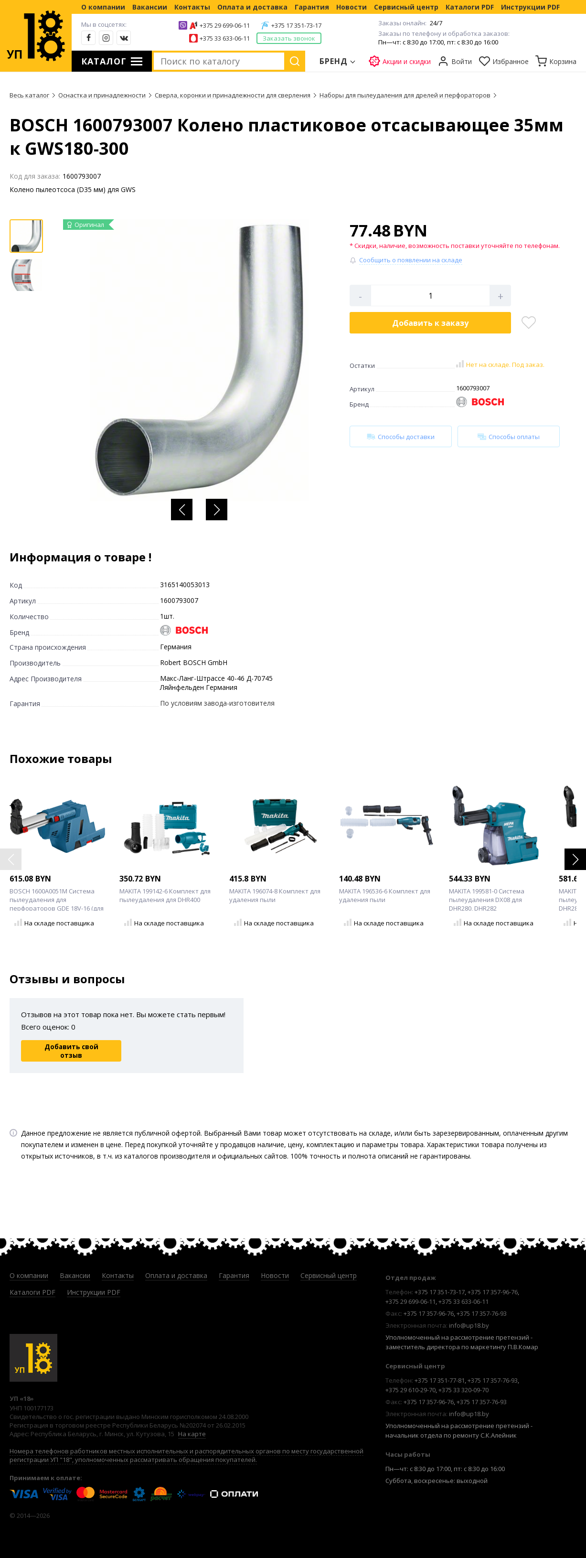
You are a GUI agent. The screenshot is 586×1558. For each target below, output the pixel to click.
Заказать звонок (289, 38)
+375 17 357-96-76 (493, 1292)
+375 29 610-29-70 (410, 1390)
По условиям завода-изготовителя (217, 703)
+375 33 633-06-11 (225, 38)
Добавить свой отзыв (71, 1051)
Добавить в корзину (430, 323)
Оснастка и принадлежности (102, 95)
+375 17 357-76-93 (482, 1313)
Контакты (192, 6)
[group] (199, 360)
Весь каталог (29, 95)
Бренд (334, 61)
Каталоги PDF (470, 6)
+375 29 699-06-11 (225, 25)
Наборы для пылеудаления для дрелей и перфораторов (405, 95)
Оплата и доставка (252, 6)
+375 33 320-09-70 (463, 1390)
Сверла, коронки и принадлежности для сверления (232, 95)
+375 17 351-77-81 (440, 1380)
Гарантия (312, 6)
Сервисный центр (406, 6)
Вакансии (149, 6)
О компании (103, 6)
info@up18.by (469, 1325)
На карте (192, 1433)
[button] (181, 509)
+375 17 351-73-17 (296, 25)
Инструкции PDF (530, 6)
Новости (351, 6)
